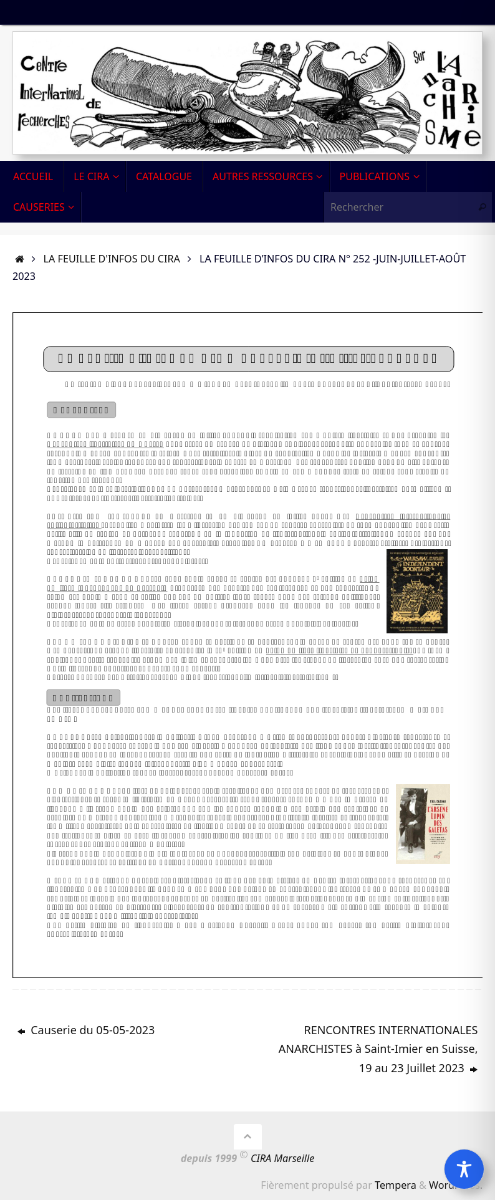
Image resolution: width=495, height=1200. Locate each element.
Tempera (395, 1185)
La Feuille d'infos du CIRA (112, 259)
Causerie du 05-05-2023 (86, 1029)
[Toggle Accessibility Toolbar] (464, 1169)
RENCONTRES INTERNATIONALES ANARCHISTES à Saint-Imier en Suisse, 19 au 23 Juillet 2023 (378, 1048)
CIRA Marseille (282, 1158)
